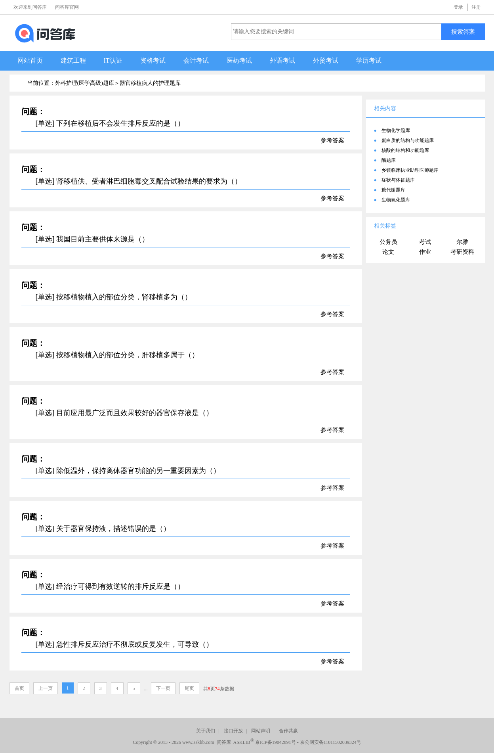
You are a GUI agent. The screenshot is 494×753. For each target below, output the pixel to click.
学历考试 (368, 60)
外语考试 (282, 60)
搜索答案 (463, 31)
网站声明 (260, 731)
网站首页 (30, 60)
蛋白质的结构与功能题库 (407, 140)
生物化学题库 (395, 130)
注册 (476, 7)
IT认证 (113, 60)
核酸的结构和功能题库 (405, 150)
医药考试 (239, 60)
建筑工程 (73, 60)
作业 (425, 252)
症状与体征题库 (398, 180)
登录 (458, 7)
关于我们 (205, 731)
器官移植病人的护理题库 (150, 83)
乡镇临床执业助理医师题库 (410, 170)
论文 (388, 252)
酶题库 (388, 160)
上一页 (45, 688)
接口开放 (233, 731)
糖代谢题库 (393, 190)
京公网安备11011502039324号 (330, 742)
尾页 (189, 688)
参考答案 (332, 140)
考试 (425, 242)
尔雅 (462, 242)
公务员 (388, 242)
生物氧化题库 (395, 200)
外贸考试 (325, 60)
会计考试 (196, 60)
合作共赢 (288, 731)
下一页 (163, 688)
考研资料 (462, 252)
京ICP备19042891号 (275, 742)
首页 (19, 688)
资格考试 (153, 60)
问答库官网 (67, 7)
